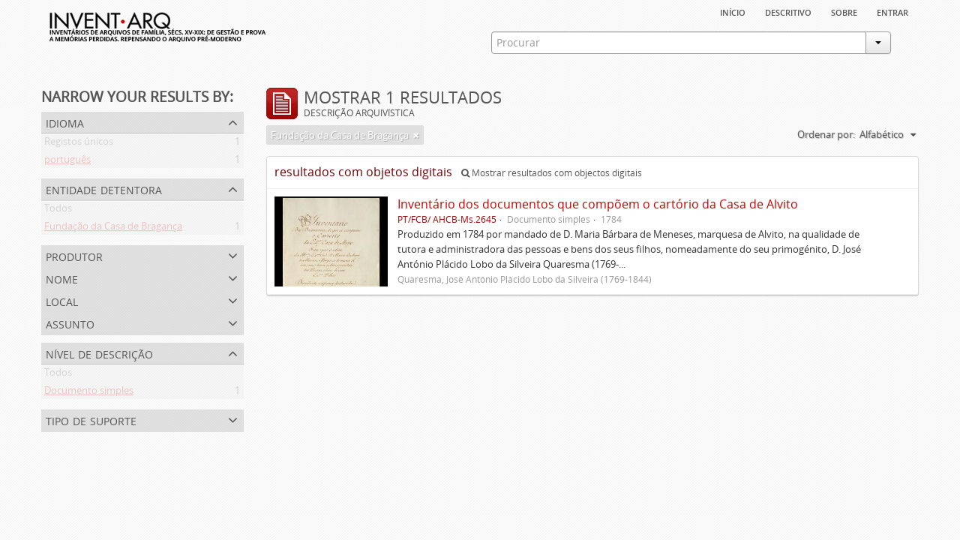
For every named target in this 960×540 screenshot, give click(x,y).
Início (733, 11)
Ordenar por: (826, 134)
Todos (58, 211)
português (67, 162)
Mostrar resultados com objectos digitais (551, 172)
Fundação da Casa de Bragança (113, 229)
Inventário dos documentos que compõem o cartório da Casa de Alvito (598, 204)
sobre (844, 11)
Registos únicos (78, 144)
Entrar (892, 11)
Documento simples (89, 393)
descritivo (788, 11)
